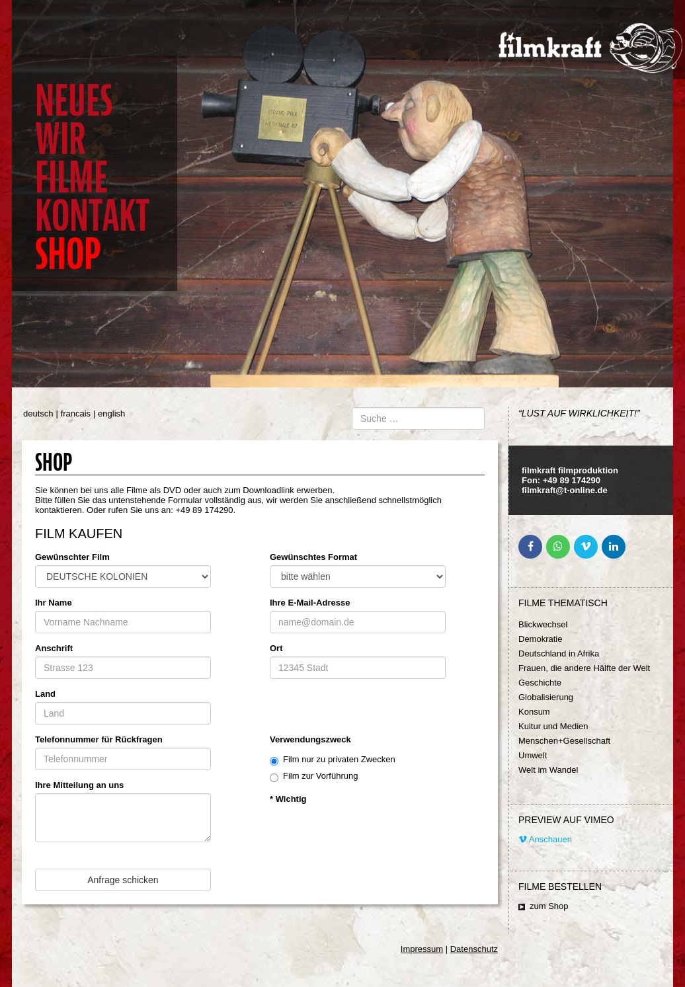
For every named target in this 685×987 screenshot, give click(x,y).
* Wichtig (288, 799)
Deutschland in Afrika (558, 653)
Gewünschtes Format (313, 557)
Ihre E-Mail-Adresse (310, 603)
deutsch (38, 413)
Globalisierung (545, 697)
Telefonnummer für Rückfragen (99, 739)
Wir (60, 139)
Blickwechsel (542, 624)
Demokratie (540, 639)
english (111, 413)
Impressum (422, 949)
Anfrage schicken (122, 880)
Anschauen (545, 839)
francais (76, 413)
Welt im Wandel (548, 770)
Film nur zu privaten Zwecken (332, 760)
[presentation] (370, 833)
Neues (73, 101)
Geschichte (539, 683)
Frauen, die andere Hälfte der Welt (584, 668)
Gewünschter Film (72, 557)
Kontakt (92, 216)
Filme (71, 177)
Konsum (534, 712)
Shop (68, 254)
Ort (276, 648)
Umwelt (532, 755)
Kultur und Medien (553, 726)
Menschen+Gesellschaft (564, 741)
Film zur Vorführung (314, 776)
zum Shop (549, 906)
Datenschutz (474, 949)
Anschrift (54, 648)
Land (45, 694)
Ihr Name (53, 603)
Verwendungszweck (310, 739)
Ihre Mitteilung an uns (79, 785)
